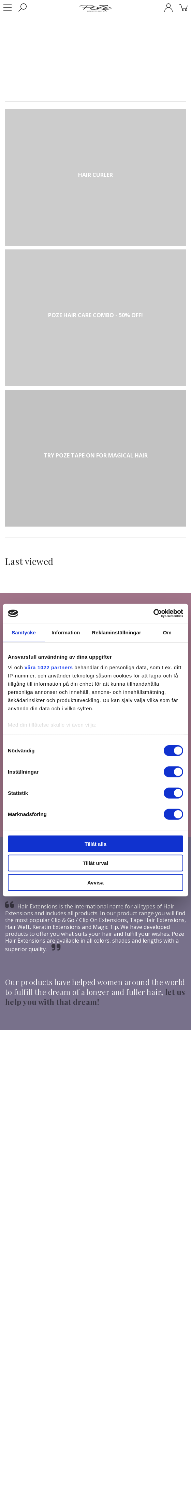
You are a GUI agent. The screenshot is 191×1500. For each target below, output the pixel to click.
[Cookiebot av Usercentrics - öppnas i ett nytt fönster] (153, 613)
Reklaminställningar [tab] (116, 632)
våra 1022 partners (49, 667)
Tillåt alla (95, 843)
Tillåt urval (95, 863)
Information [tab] (66, 632)
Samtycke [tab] (24, 632)
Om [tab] (167, 632)
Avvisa (95, 882)
